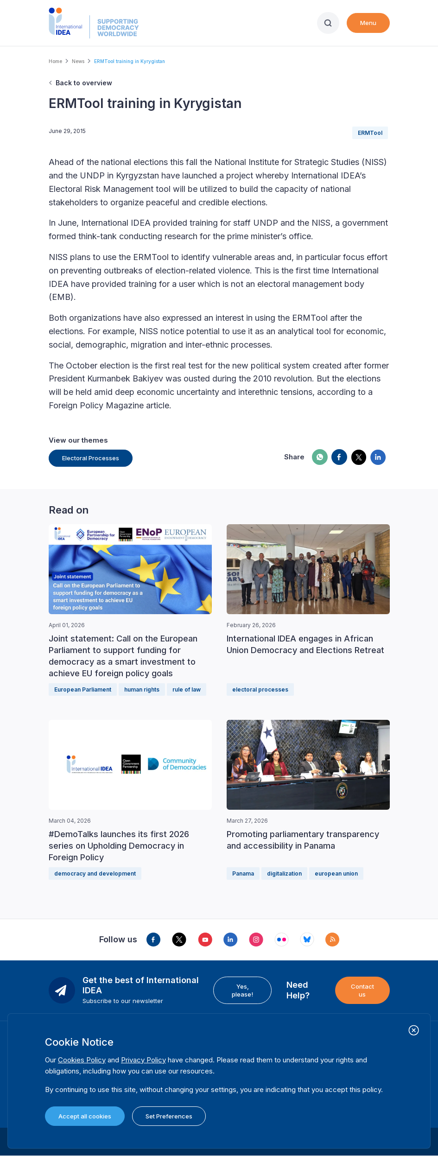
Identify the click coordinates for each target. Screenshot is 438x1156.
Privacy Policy (143, 1059)
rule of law (186, 689)
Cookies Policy (82, 1059)
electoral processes (260, 689)
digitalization (284, 873)
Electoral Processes (90, 458)
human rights (141, 689)
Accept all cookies (84, 1116)
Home (55, 61)
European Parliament (82, 689)
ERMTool (370, 132)
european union (336, 873)
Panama (243, 873)
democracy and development (95, 873)
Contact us (362, 990)
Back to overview (84, 83)
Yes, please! (242, 990)
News (78, 61)
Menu (368, 22)
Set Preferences (169, 1116)
